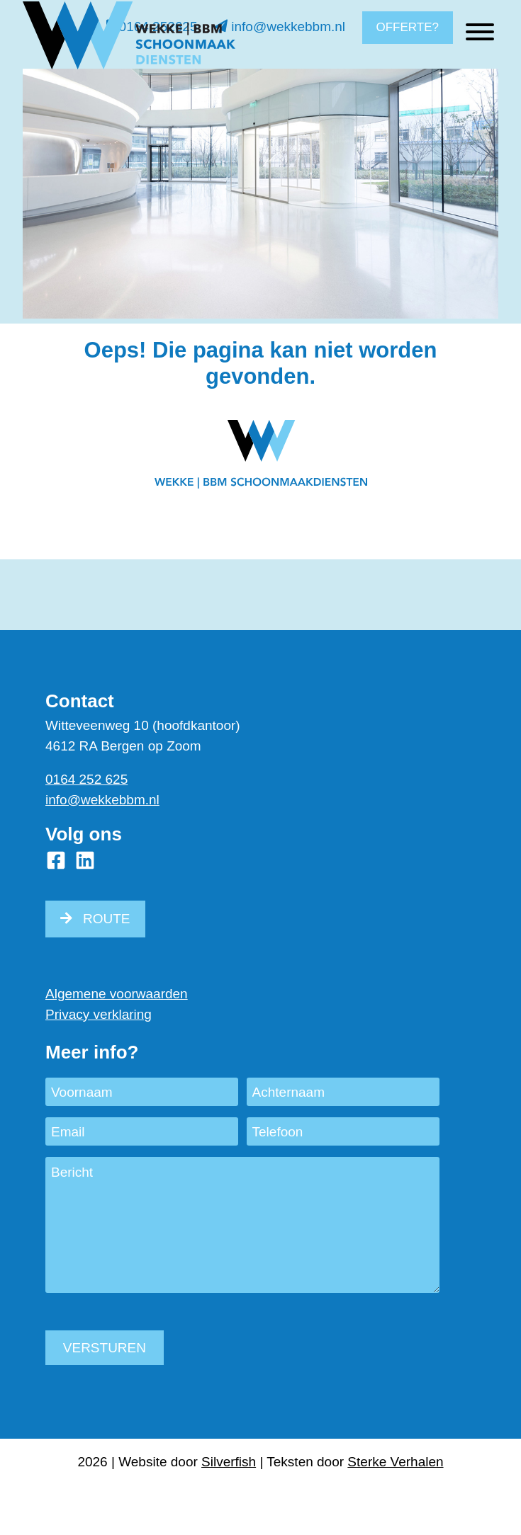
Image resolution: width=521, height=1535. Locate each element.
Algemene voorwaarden (116, 993)
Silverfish (228, 1461)
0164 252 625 (86, 779)
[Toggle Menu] (480, 75)
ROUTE (106, 918)
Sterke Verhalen (395, 1461)
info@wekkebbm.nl (279, 26)
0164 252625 (151, 26)
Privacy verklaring (98, 1014)
